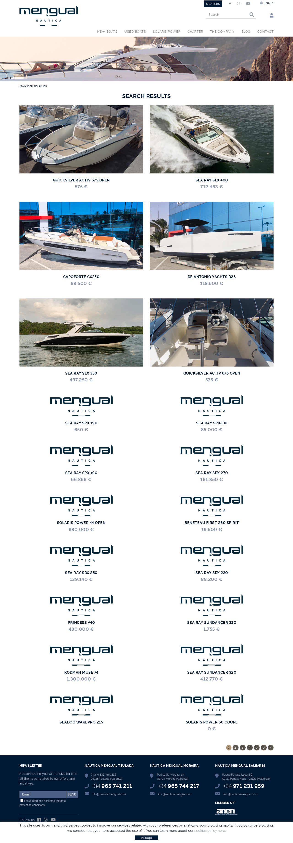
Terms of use (75, 836)
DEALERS (213, 3)
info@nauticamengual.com (109, 794)
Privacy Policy (97, 836)
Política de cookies (31, 836)
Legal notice (55, 836)
